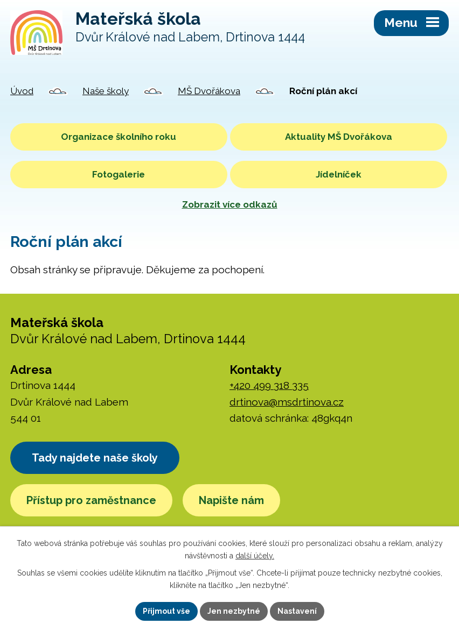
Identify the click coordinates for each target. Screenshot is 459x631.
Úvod (21, 91)
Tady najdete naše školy (95, 457)
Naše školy (105, 91)
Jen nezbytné (233, 611)
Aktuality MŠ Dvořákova (338, 136)
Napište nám (231, 500)
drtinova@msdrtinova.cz (286, 402)
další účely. (254, 555)
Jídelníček (338, 174)
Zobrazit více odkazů (229, 204)
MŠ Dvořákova (209, 91)
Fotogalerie (118, 174)
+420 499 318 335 (269, 385)
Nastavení (297, 611)
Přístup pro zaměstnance (91, 500)
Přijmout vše (166, 611)
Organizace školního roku (118, 136)
